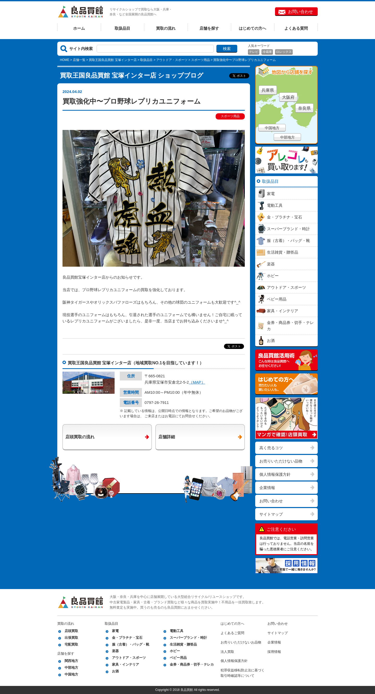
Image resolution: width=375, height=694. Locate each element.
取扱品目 (122, 28)
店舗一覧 (79, 60)
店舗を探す (209, 28)
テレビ (253, 52)
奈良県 (304, 108)
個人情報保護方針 (275, 474)
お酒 (115, 671)
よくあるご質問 (232, 633)
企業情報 (267, 487)
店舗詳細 (166, 437)
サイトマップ (271, 514)
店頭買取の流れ (80, 437)
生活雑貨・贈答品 (183, 644)
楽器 (115, 651)
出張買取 (71, 638)
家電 (115, 631)
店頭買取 (71, 631)
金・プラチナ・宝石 (127, 638)
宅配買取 (71, 644)
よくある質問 (296, 28)
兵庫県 (267, 90)
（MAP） (197, 382)
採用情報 (274, 652)
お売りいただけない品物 (280, 461)
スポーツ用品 (200, 60)
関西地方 (71, 661)
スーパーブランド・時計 (188, 638)
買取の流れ (166, 28)
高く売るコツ (271, 448)
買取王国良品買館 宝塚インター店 (112, 60)
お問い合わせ (300, 11)
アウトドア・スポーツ (172, 60)
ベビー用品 (178, 658)
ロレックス (284, 52)
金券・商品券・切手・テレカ (192, 664)
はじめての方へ (252, 28)
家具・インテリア (125, 664)
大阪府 (288, 97)
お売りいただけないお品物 (241, 642)
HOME (64, 60)
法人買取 (227, 652)
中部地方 (287, 137)
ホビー (175, 651)
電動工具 (176, 631)
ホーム (79, 28)
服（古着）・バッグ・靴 (130, 644)
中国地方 (272, 128)
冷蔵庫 (267, 52)
